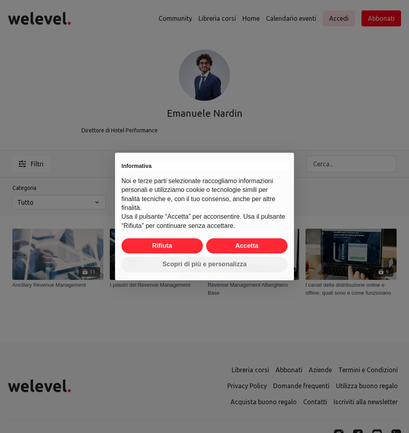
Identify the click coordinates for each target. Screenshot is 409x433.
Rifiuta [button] (162, 245)
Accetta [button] (246, 245)
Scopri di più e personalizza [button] (205, 264)
